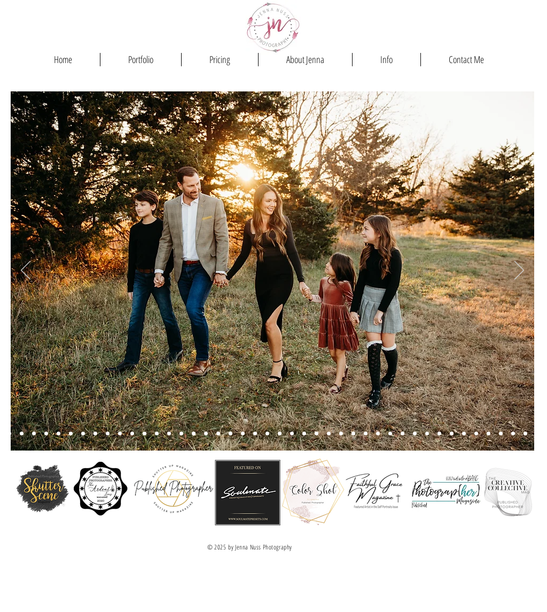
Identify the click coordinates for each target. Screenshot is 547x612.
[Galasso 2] (366, 434)
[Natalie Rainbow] (427, 434)
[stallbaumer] (329, 434)
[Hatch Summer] (304, 434)
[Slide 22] (464, 434)
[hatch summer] (292, 434)
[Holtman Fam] (341, 434)
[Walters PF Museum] (83, 434)
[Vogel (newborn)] (513, 434)
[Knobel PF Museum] (157, 434)
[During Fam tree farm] (218, 434)
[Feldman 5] (120, 434)
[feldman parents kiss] (144, 434)
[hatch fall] (132, 434)
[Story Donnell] (9, 434)
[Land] (353, 434)
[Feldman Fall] (280, 434)
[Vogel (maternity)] (452, 434)
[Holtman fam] (230, 434)
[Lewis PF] (108, 434)
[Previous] (25, 271)
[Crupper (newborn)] (415, 434)
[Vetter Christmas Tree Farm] (181, 434)
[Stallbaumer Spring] (22, 434)
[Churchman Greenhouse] (488, 434)
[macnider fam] (58, 434)
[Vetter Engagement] (501, 434)
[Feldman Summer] (243, 434)
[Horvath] (169, 434)
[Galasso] (390, 434)
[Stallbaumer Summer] (255, 434)
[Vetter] (476, 434)
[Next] (519, 271)
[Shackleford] (402, 434)
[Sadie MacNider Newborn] (316, 434)
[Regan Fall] (46, 434)
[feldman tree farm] (71, 434)
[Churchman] (525, 434)
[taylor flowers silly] (194, 434)
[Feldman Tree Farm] (267, 434)
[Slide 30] (439, 434)
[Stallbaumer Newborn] (378, 434)
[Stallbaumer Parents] (206, 434)
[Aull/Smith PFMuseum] (34, 434)
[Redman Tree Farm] (95, 434)
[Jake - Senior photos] (538, 434)
